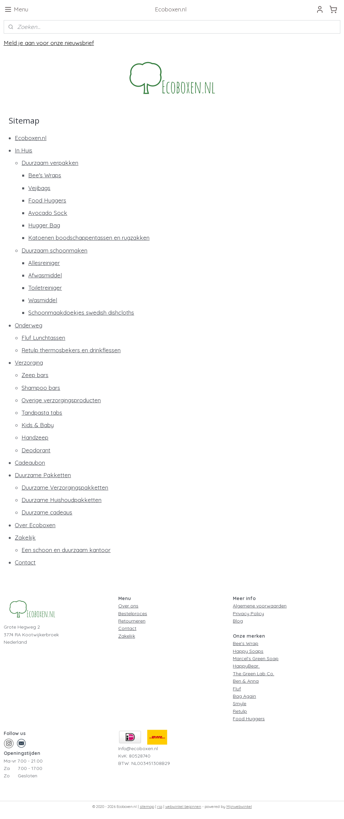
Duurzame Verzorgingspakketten (65, 487)
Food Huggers (47, 200)
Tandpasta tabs (42, 412)
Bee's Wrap (245, 643)
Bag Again (244, 696)
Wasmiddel (42, 300)
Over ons (128, 606)
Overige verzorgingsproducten (61, 400)
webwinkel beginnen (183, 806)
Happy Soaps (248, 651)
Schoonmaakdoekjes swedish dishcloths (81, 312)
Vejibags (39, 187)
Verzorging (29, 362)
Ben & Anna (246, 681)
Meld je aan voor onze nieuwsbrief (49, 42)
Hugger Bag (44, 225)
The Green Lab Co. (253, 674)
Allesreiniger (44, 262)
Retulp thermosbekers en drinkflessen (71, 350)
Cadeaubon (30, 462)
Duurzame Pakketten (43, 475)
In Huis (23, 150)
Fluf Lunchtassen (43, 337)
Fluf (237, 689)
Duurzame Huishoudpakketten (61, 499)
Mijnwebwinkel (239, 806)
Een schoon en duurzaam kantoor (66, 549)
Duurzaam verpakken (50, 162)
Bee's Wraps (44, 175)
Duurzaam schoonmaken (54, 250)
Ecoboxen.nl (30, 137)
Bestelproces (132, 613)
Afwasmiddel (45, 275)
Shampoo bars (41, 387)
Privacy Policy (248, 613)
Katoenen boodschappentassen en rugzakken (88, 237)
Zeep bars (35, 374)
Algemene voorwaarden (260, 606)
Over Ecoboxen (35, 525)
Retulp (240, 711)
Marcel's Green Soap (255, 658)
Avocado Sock (47, 212)
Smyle (239, 703)
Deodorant (36, 450)
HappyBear (246, 666)
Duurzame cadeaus (47, 512)
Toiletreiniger (45, 287)
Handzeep (35, 437)
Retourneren (131, 621)
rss (159, 806)
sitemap (147, 806)
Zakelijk (25, 537)
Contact (25, 562)
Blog (238, 621)
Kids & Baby (38, 424)
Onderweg (28, 325)
